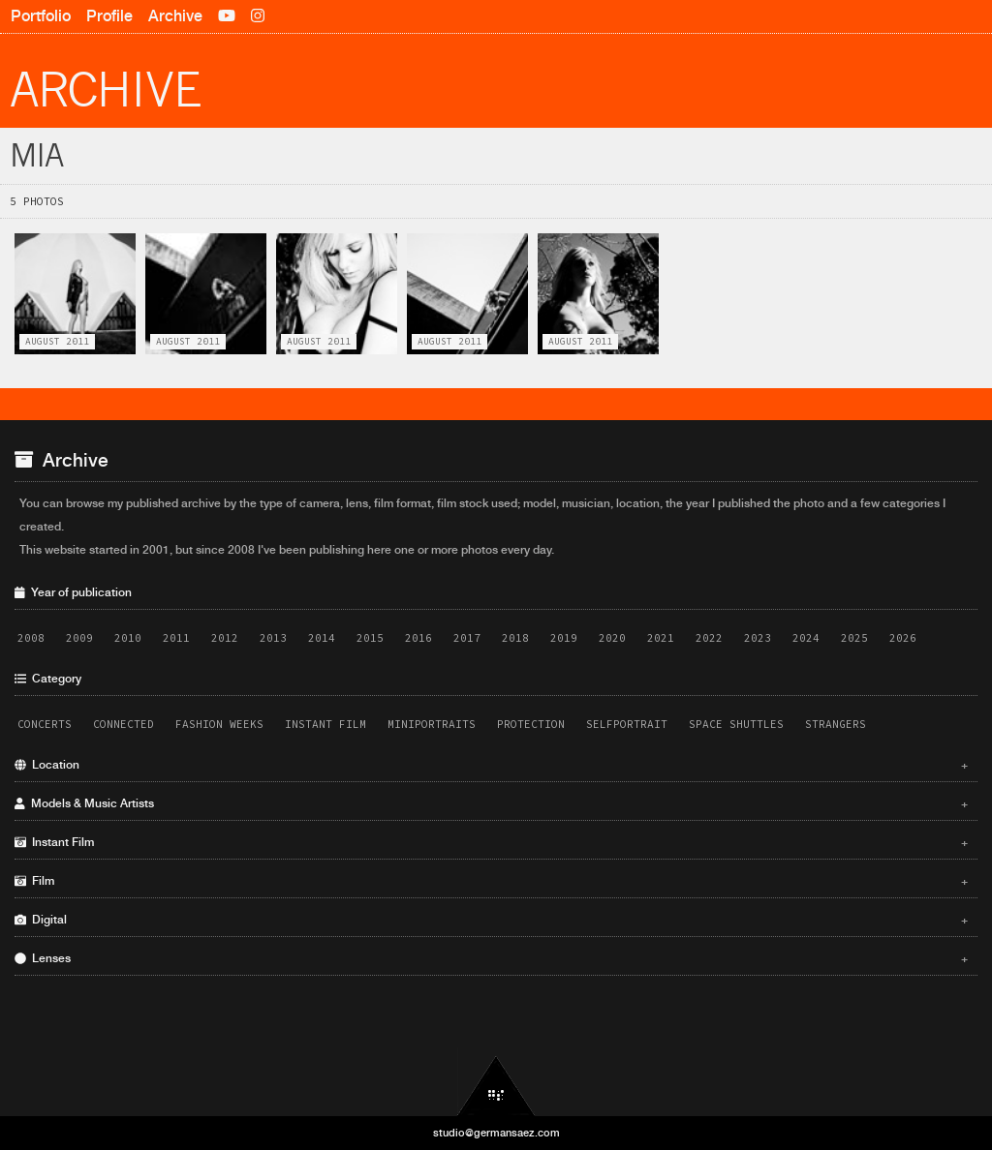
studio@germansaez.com (496, 1132)
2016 (418, 638)
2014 (321, 638)
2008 (31, 638)
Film (491, 881)
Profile (109, 16)
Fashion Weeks (219, 724)
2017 (466, 638)
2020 (612, 638)
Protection (531, 724)
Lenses (491, 958)
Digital (491, 919)
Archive (175, 16)
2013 (273, 638)
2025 (854, 638)
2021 (660, 638)
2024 (806, 638)
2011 (176, 638)
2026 (902, 638)
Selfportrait (626, 724)
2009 (79, 638)
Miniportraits (432, 724)
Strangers (835, 724)
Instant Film (325, 724)
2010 (127, 638)
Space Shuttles (736, 724)
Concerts (44, 724)
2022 (709, 638)
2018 (515, 638)
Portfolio (41, 16)
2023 (757, 638)
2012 (224, 638)
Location (491, 765)
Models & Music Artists (491, 803)
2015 (370, 638)
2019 (563, 638)
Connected (123, 724)
